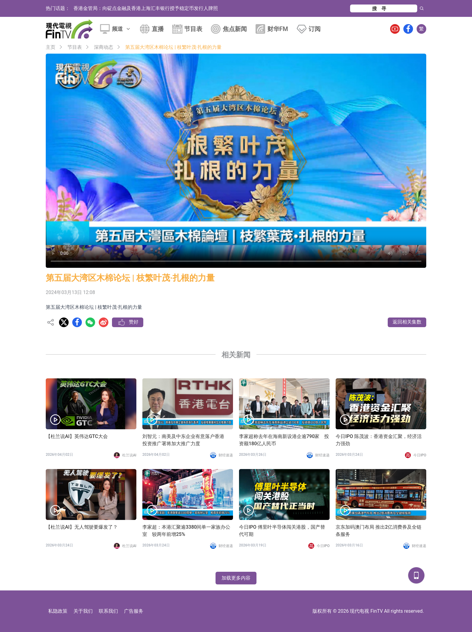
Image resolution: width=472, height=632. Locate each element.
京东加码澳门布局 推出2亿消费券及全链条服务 (378, 530)
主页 (50, 47)
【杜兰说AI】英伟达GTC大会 (77, 436)
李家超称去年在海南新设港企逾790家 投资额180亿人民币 (284, 439)
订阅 (315, 29)
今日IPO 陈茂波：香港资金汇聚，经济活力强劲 (379, 439)
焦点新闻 (235, 29)
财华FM (277, 29)
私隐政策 (57, 611)
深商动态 (103, 47)
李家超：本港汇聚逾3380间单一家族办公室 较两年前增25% (186, 530)
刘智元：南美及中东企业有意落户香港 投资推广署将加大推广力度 (185, 439)
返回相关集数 (407, 322)
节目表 (193, 29)
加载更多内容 (236, 578)
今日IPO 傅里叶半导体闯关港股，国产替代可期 (282, 530)
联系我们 (108, 611)
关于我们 (83, 611)
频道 (121, 29)
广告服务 (133, 611)
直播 (158, 29)
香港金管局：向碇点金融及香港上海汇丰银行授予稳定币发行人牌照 (145, 8)
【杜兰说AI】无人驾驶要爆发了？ (82, 527)
